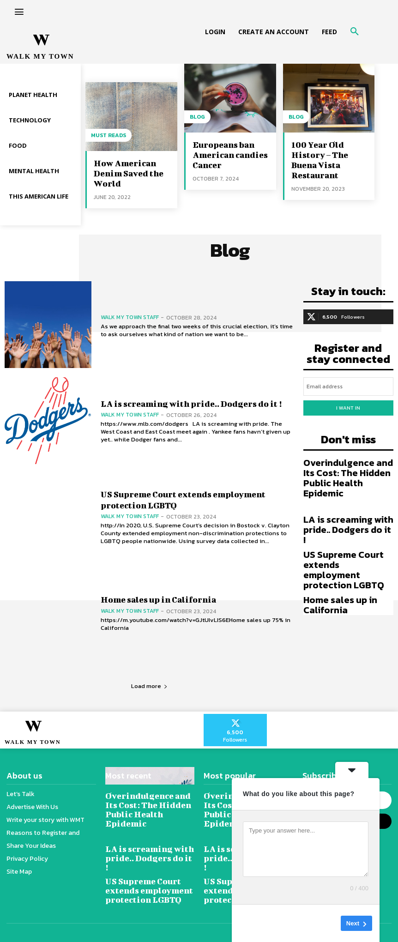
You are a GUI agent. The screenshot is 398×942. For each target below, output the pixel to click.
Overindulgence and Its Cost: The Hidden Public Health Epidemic (348, 478)
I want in (348, 407)
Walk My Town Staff (130, 317)
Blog (197, 117)
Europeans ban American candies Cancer (230, 155)
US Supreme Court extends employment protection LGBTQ (343, 570)
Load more (149, 686)
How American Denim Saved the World (128, 173)
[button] (355, 32)
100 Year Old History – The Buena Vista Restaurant (319, 160)
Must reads (108, 135)
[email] (348, 386)
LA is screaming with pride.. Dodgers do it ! (191, 404)
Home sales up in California (158, 599)
